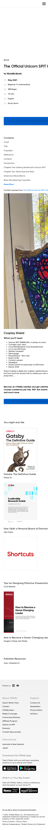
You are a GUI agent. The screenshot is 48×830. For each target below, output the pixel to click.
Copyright (8, 150)
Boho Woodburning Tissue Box (17, 180)
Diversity (6, 728)
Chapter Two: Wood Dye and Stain (19, 172)
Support (34, 698)
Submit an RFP (8, 724)
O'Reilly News (8, 710)
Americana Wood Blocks (14, 176)
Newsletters (35, 706)
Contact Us (35, 703)
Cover (6, 142)
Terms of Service (8, 821)
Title (6, 146)
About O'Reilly (9, 698)
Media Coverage (9, 713)
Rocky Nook (13, 103)
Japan (5, 748)
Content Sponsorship (11, 732)
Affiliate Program (9, 721)
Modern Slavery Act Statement (33, 824)
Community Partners (11, 717)
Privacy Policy (36, 710)
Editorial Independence (11, 824)
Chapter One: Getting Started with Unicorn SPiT (25, 167)
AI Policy (34, 713)
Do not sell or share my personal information (19, 810)
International (9, 739)
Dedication (9, 155)
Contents (8, 159)
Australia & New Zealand (13, 744)
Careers (5, 706)
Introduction (9, 163)
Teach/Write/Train (10, 703)
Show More (9, 184)
